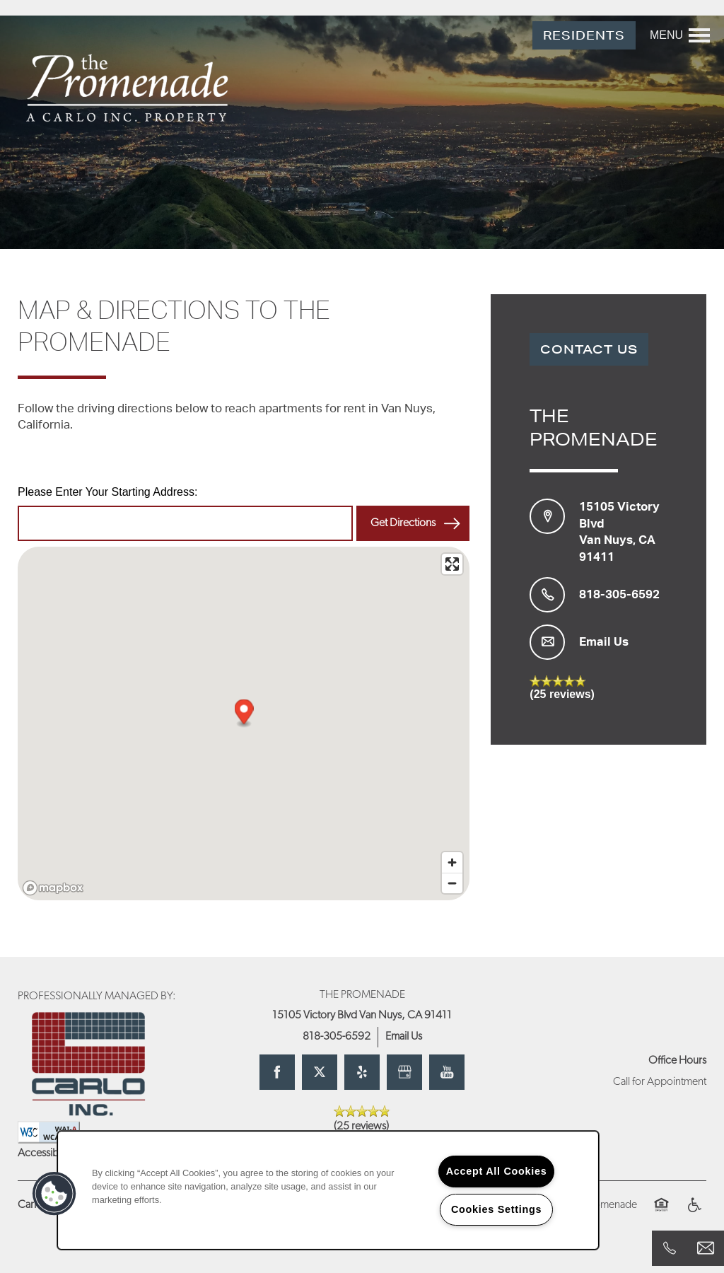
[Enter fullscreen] (452, 564)
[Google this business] (404, 1072)
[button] (584, 35)
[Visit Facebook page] (277, 1072)
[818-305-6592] (669, 1248)
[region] (328, 1190)
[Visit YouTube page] (447, 1072)
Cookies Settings (496, 1209)
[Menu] (680, 35)
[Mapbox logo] (53, 888)
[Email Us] (705, 1248)
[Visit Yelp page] (362, 1072)
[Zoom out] (452, 883)
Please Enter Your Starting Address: (107, 492)
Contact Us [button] (589, 349)
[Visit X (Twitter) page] (319, 1072)
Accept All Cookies (496, 1171)
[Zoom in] (452, 862)
